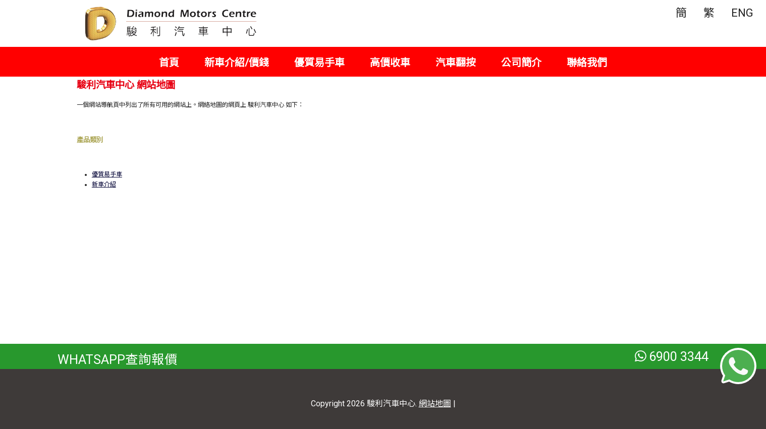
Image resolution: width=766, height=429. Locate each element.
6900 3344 (671, 356)
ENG (742, 13)
